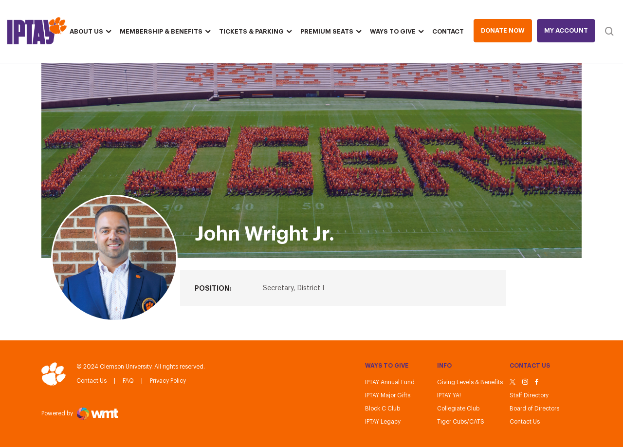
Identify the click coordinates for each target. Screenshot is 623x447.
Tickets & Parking (251, 31)
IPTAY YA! (449, 395)
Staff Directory (529, 395)
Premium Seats (326, 31)
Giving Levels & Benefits (470, 382)
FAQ (128, 381)
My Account (566, 30)
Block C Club (382, 408)
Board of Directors (534, 408)
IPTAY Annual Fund (390, 382)
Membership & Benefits (161, 31)
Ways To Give (393, 31)
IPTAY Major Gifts (387, 395)
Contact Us (91, 381)
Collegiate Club (458, 408)
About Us (86, 31)
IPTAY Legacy (383, 422)
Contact (448, 31)
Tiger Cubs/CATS (460, 422)
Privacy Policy (168, 381)
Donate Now (503, 30)
